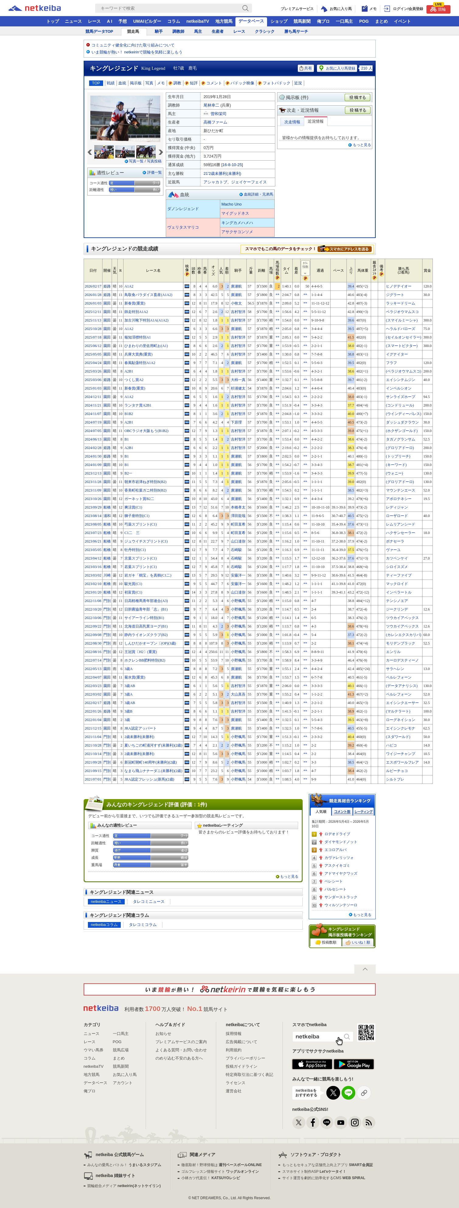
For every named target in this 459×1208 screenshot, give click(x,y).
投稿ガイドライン (241, 1066)
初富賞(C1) (133, 592)
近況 (298, 83)
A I (109, 21)
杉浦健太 (238, 388)
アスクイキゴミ (337, 865)
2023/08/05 (93, 524)
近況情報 (316, 121)
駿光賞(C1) (133, 584)
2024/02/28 (93, 448)
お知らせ (163, 1033)
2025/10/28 (93, 329)
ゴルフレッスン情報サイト (220, 1171)
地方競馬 (223, 21)
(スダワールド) (398, 737)
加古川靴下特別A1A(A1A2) (146, 320)
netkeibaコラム (104, 924)
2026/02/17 (93, 286)
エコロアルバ (335, 850)
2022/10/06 (93, 618)
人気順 (321, 812)
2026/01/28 (93, 295)
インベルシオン (399, 388)
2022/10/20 (93, 609)
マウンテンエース (400, 490)
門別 (107, 601)
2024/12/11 (93, 397)
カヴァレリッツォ (339, 858)
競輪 (438, 8)
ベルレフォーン (399, 677)
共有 (306, 68)
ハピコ (391, 745)
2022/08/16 (93, 652)
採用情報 (234, 1033)
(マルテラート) (398, 711)
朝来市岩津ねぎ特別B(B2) (145, 482)
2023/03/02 (93, 575)
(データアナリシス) (402, 686)
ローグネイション (400, 720)
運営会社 (234, 1091)
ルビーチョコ (397, 771)
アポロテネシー (399, 499)
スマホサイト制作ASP (314, 1171)
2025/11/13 (93, 320)
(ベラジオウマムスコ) (403, 371)
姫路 (107, 286)
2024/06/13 (93, 439)
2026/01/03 (93, 303)
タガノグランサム (400, 439)
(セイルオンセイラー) (403, 337)
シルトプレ (395, 779)
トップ (52, 21)
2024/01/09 (93, 465)
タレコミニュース (149, 901)
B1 (126, 439)
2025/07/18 (93, 337)
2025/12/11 (93, 312)
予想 (122, 21)
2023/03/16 (93, 567)
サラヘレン (395, 669)
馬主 (198, 31)
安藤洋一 (238, 575)
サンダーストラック (341, 897)
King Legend (153, 68)
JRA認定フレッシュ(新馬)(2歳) (149, 779)
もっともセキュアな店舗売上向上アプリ (327, 1165)
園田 (107, 303)
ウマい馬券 (93, 1050)
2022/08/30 (93, 643)
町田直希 (238, 524)
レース (94, 21)
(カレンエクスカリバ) (403, 635)
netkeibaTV (197, 21)
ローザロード (397, 516)
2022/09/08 (93, 635)
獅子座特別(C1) (136, 516)
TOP (96, 83)
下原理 (236, 422)
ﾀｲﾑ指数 (305, 268)
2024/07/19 (93, 422)
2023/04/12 (93, 558)
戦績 (111, 83)
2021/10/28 (93, 745)
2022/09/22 (93, 626)
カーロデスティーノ (402, 660)
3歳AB (129, 686)
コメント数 (342, 812)
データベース (251, 21)
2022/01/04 (93, 720)
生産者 (218, 31)
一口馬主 (344, 21)
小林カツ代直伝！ (210, 1178)
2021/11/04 (93, 737)
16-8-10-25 (232, 164)
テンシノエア (397, 601)
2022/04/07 (93, 677)
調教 (175, 83)
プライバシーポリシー (245, 1058)
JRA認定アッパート (140, 728)
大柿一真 (238, 380)
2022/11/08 (93, 601)
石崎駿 (236, 550)
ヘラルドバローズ (400, 329)
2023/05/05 (93, 550)
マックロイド (397, 584)
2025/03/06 (93, 380)
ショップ (278, 21)
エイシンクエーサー (402, 703)
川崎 (107, 575)
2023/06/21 (93, 541)
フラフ (391, 363)
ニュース (73, 21)
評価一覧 (154, 172)
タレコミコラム (143, 924)
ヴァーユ (393, 550)
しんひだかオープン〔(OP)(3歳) (150, 643)
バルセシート (335, 889)
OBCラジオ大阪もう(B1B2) (146, 431)
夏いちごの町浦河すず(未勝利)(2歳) (153, 745)
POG (364, 21)
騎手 (159, 31)
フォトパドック (274, 83)
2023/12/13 (93, 473)
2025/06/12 (93, 346)
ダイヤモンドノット (341, 842)
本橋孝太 (238, 507)
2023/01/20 (93, 592)
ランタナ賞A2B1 (137, 405)
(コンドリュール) (400, 405)
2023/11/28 (93, 482)
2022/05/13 (93, 669)
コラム (173, 21)
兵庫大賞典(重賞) (138, 354)
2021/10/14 (93, 754)
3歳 (127, 720)
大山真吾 (238, 694)
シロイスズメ (397, 567)
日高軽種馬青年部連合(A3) (146, 601)
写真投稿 (154, 161)
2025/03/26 (93, 371)
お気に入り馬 (125, 1074)
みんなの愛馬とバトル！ (124, 1165)
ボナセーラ (395, 541)
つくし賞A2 (134, 380)
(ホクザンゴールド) (402, 431)
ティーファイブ (399, 575)
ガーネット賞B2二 (139, 499)
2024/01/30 (93, 456)
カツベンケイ (397, 558)
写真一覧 (136, 161)
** (277, 295)
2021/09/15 (93, 771)
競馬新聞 (302, 21)
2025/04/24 (93, 363)
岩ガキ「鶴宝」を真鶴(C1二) (147, 575)
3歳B (128, 711)
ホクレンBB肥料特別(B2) (144, 660)
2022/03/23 (93, 686)
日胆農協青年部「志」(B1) (146, 609)
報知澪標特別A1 (137, 337)
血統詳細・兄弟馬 (258, 194)
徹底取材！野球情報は (221, 1165)
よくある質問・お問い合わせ (181, 1050)
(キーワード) (396, 465)
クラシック (265, 31)
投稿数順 (325, 942)
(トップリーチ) (398, 456)
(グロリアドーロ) (400, 448)
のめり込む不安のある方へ (179, 1058)
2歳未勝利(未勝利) (139, 737)
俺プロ (323, 21)
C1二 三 (132, 533)
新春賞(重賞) (134, 303)
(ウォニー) (394, 473)
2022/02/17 (93, 703)
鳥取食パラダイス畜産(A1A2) (148, 295)
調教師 (178, 31)
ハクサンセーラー (400, 533)
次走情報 (292, 122)
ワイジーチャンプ (400, 754)
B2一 (128, 473)
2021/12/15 (93, 728)
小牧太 (236, 303)
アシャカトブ (215, 182)
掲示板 (136, 83)
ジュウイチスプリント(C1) (146, 541)
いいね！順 (358, 942)
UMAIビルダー (147, 21)
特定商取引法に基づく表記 (249, 1074)
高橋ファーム (215, 122)
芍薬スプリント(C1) (140, 524)
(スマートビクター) (402, 346)
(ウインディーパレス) (403, 414)
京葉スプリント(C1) (140, 558)
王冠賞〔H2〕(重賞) (140, 652)
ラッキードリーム (400, 303)
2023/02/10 (93, 584)
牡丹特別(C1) (135, 550)
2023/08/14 (93, 516)
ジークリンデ (397, 609)
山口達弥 (238, 541)
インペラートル (399, 592)
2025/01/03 (93, 388)
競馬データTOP (99, 31)
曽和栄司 (219, 113)
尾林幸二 (211, 105)
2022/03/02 (93, 694)
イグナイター (397, 354)
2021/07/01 (93, 779)
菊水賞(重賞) (134, 677)
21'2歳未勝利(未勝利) (222, 173)
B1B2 (128, 414)
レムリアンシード (400, 524)
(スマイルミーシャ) (402, 320)
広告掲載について (241, 1042)
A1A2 (128, 286)
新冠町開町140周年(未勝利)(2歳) (150, 762)
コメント (211, 83)
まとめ (381, 21)
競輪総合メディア (124, 1186)
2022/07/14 (93, 660)
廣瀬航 (236, 286)
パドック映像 (240, 83)
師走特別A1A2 (136, 312)
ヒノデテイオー (399, 286)
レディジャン (397, 507)
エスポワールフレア (402, 762)
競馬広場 (121, 1050)
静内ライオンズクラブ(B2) (146, 635)
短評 (191, 83)
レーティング (363, 812)
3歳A (128, 669)
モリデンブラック (400, 643)
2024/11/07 (93, 414)
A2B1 (128, 371)
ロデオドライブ (337, 834)
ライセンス (235, 1082)
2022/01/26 (93, 711)
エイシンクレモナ (400, 728)
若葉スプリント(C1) (140, 567)
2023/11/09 (93, 490)
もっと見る (362, 145)
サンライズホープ (400, 397)
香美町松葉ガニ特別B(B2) (145, 490)
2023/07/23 (93, 533)
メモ (161, 83)
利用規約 (234, 1050)
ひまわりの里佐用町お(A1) (146, 346)
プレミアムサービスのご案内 (181, 1042)
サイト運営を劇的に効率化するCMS (323, 1178)
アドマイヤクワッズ (341, 873)
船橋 (107, 507)
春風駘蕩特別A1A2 (139, 363)
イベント (402, 21)
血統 (122, 83)
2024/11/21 (93, 405)
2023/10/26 (93, 499)
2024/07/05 (93, 431)
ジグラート (395, 295)
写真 (149, 83)
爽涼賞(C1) (133, 507)
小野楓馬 (238, 601)
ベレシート (334, 881)
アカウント (123, 1082)
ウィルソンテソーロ (341, 905)
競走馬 (133, 31)
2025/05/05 (93, 354)
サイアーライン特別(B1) (144, 618)
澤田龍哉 (238, 516)
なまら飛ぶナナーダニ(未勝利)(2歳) (153, 771)
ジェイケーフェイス (249, 182)
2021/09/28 (93, 762)
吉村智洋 (238, 312)
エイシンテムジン (400, 380)
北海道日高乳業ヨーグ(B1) (146, 626)
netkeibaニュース (106, 901)
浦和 (107, 516)
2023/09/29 (93, 507)
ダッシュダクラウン (402, 422)
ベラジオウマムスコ (402, 312)
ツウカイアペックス (402, 618)
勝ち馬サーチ (296, 31)
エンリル (393, 652)
